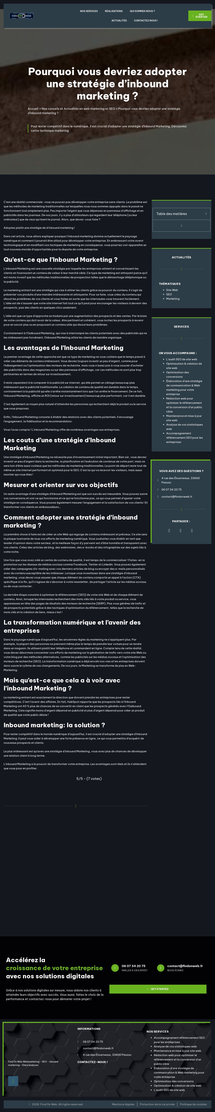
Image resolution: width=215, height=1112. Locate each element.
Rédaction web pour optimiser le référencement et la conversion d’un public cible (177, 1059)
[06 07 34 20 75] (115, 968)
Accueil (33, 108)
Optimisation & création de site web (177, 1085)
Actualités (119, 20)
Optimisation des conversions (174, 1081)
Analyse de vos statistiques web (175, 1046)
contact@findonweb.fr (185, 966)
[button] (206, 213)
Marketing (173, 298)
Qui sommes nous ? (142, 11)
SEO (169, 294)
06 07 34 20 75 (134, 966)
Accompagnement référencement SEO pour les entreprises (184, 438)
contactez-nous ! (92, 1062)
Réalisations (114, 11)
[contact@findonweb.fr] (160, 968)
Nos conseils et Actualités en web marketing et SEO (78, 108)
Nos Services (89, 11)
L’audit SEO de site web (181, 359)
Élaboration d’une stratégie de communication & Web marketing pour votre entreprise (179, 1072)
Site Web (172, 290)
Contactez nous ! (146, 20)
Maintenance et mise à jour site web (177, 1050)
